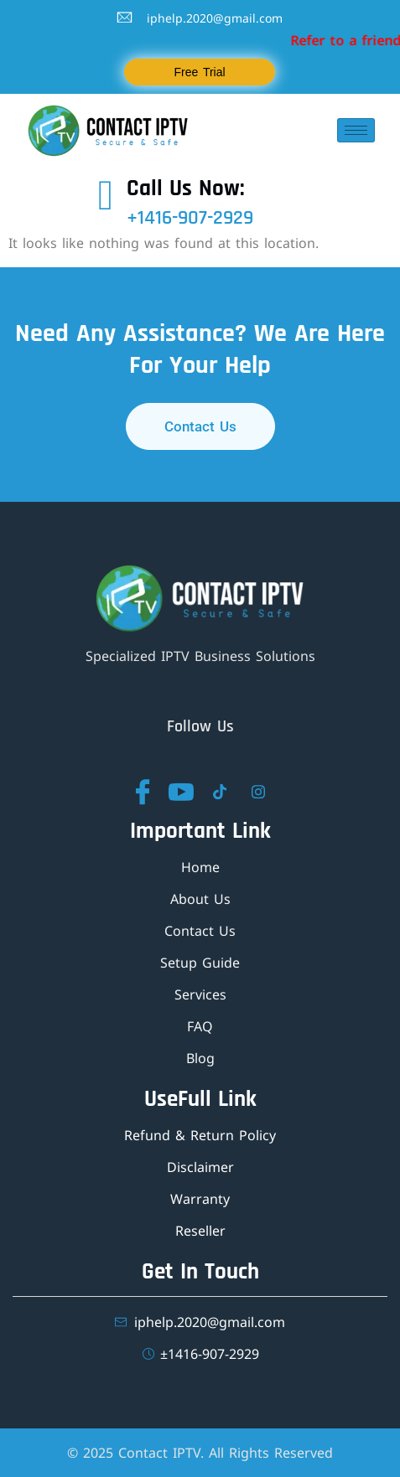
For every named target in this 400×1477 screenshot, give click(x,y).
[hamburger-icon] (356, 130)
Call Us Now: (186, 188)
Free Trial (199, 72)
